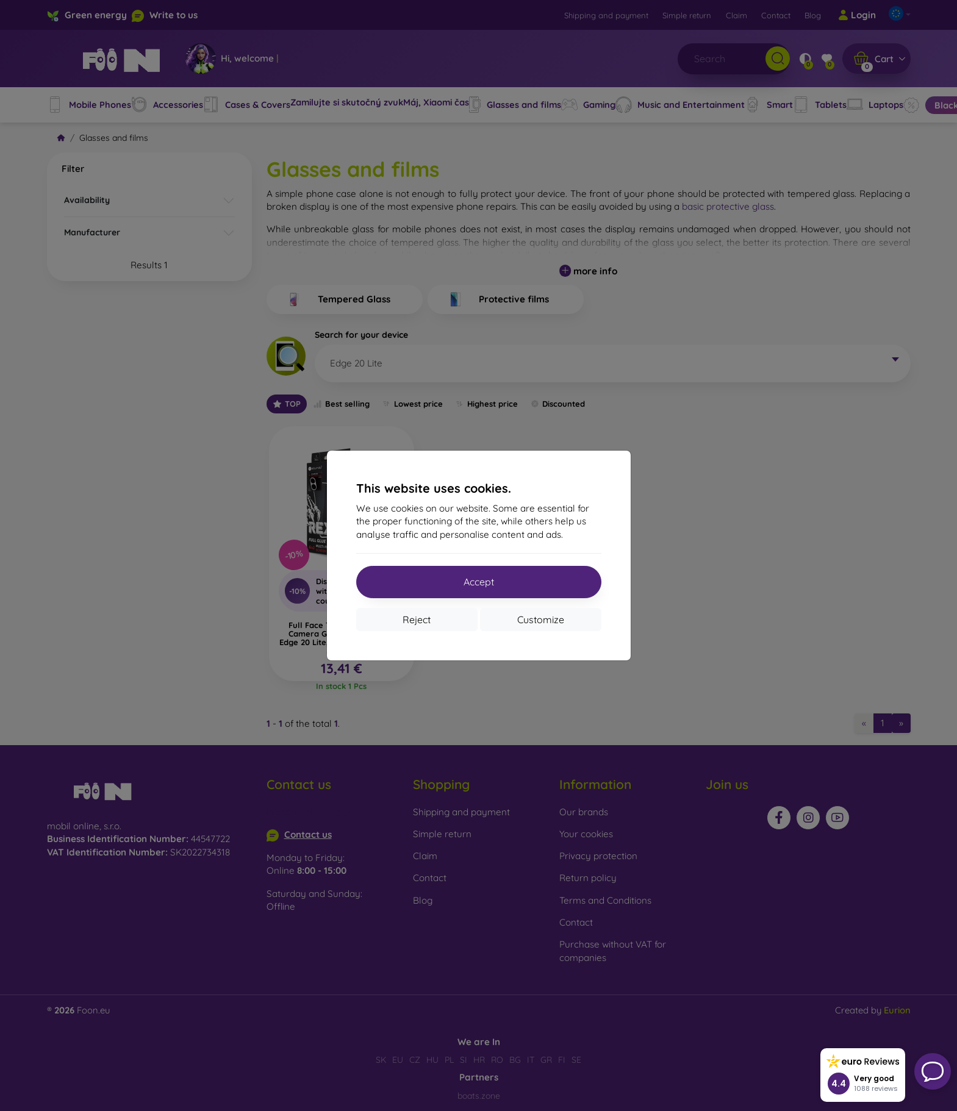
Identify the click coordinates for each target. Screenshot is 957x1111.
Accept (479, 582)
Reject (417, 619)
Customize (540, 619)
